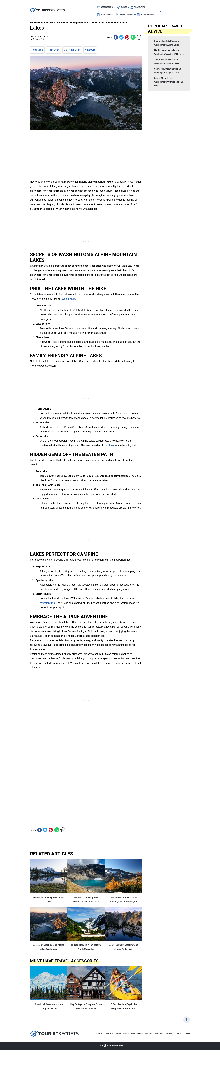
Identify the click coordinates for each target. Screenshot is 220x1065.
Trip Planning (153, 5)
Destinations (81, 5)
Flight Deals (53, 50)
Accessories (133, 5)
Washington (68, 298)
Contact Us (159, 1034)
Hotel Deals (37, 50)
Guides (98, 5)
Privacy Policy (129, 1034)
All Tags (187, 1034)
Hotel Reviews (174, 5)
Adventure (90, 50)
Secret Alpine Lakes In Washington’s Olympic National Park (168, 82)
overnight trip (47, 602)
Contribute (109, 1034)
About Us (99, 1034)
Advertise (170, 1034)
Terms (118, 1034)
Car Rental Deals (72, 50)
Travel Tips (114, 5)
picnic (111, 445)
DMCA (178, 1034)
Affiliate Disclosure (144, 1034)
